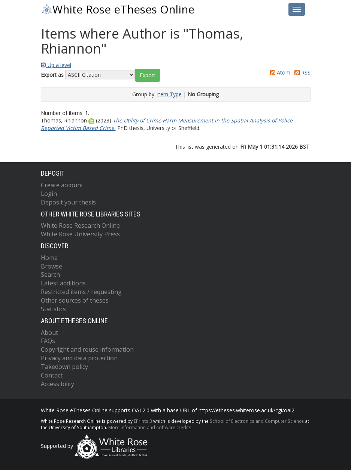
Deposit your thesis (68, 202)
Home (49, 258)
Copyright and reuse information (87, 349)
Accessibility (57, 384)
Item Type (169, 94)
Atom (278, 72)
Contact (52, 375)
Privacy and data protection (79, 358)
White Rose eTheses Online (117, 9)
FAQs (48, 341)
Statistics (53, 309)
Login (49, 193)
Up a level (56, 65)
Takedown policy (64, 367)
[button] (147, 75)
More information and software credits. (150, 427)
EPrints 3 (143, 421)
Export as (52, 74)
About (49, 332)
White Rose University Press (80, 234)
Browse (51, 266)
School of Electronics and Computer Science (257, 421)
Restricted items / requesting (81, 292)
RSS (301, 72)
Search (50, 274)
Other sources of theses (75, 300)
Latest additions (63, 283)
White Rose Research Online (80, 225)
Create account (62, 185)
